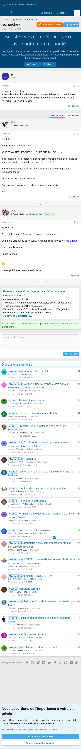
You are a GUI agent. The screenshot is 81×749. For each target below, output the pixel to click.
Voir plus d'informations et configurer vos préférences (29, 729)
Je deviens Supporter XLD (17, 315)
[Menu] (4, 12)
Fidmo (10, 416)
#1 (78, 86)
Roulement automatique (32, 500)
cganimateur (13, 404)
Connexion (34, 64)
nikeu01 (11, 391)
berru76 (11, 478)
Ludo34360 (12, 462)
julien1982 (12, 637)
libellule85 (12, 608)
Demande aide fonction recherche (38, 413)
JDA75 (11, 650)
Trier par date (57, 115)
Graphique (29, 458)
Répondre (75, 106)
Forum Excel (39, 374)
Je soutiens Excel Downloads (19, 4)
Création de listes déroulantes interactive (42, 488)
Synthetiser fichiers (34, 634)
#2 (78, 134)
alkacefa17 (12, 374)
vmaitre (11, 449)
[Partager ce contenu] (74, 86)
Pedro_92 (12, 533)
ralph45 (11, 566)
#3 (78, 222)
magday (11, 521)
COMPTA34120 (14, 579)
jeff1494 (11, 433)
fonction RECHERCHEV (37, 575)
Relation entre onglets (36, 371)
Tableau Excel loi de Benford (40, 647)
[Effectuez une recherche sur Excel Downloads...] (77, 13)
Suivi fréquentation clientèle (34, 530)
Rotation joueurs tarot (31, 400)
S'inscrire (51, 64)
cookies (25, 720)
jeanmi (11, 491)
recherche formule (29, 588)
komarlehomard (14, 504)
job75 (10, 625)
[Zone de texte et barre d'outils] (40, 342)
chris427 (11, 550)
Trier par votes (72, 115)
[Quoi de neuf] (71, 13)
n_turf (10, 592)
